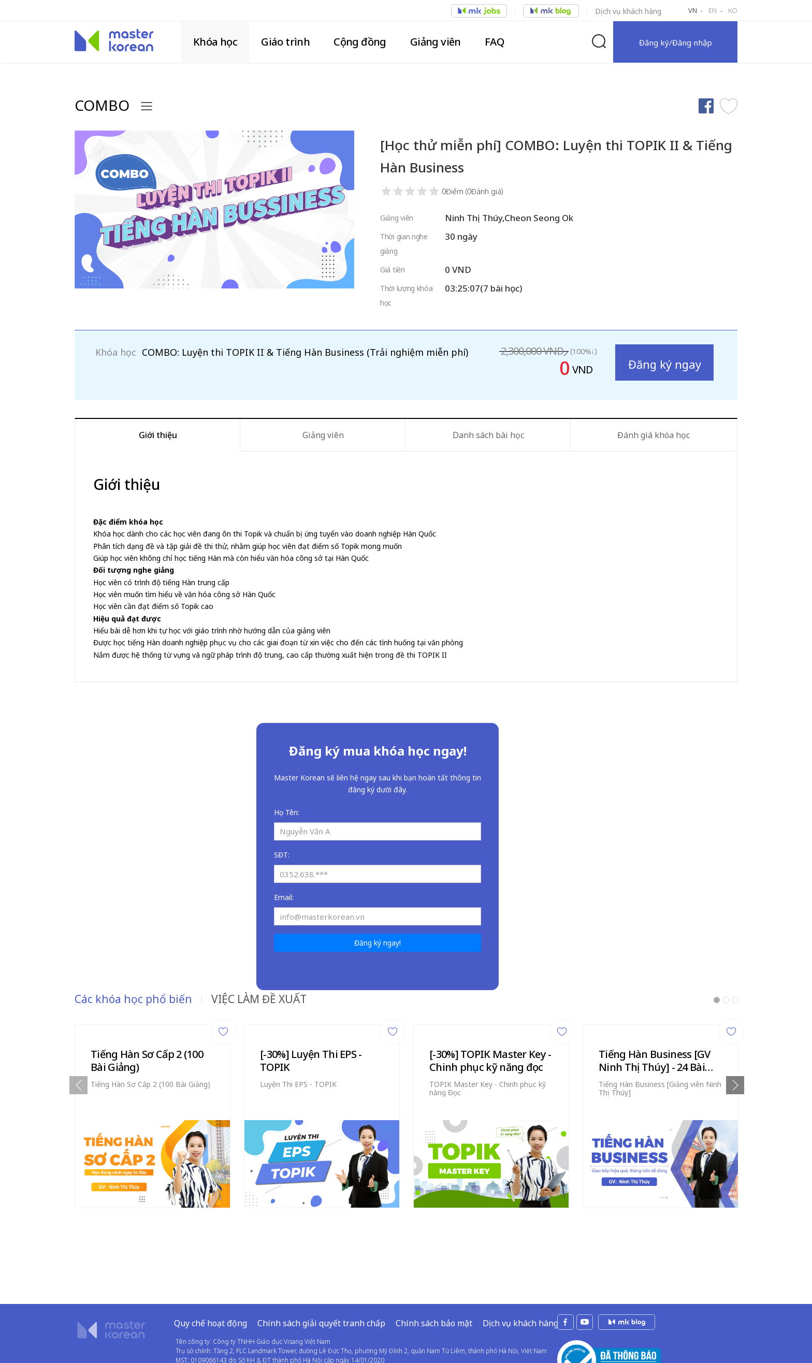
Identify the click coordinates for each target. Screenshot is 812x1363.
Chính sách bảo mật (434, 1290)
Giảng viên (435, 42)
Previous (78, 1085)
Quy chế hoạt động (210, 1290)
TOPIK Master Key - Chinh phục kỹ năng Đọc (487, 1088)
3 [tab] (735, 1000)
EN (712, 10)
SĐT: (281, 855)
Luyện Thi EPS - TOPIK (298, 1084)
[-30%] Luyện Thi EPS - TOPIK (311, 1061)
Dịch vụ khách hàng (628, 11)
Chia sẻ (706, 106)
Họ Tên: (286, 812)
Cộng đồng (360, 42)
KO (732, 10)
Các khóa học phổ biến (133, 999)
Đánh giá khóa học (653, 435)
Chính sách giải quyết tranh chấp (321, 1290)
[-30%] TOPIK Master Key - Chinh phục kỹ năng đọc (490, 1061)
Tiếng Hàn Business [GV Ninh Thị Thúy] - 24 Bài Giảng (655, 1061)
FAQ (494, 42)
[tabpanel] (152, 1113)
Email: (284, 897)
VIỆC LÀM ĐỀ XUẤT (259, 999)
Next (735, 1085)
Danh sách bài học (488, 435)
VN (692, 10)
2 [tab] (726, 1000)
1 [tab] (717, 1000)
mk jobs (626, 1289)
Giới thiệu (158, 435)
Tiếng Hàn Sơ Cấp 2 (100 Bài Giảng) (147, 1061)
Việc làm (479, 11)
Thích (728, 106)
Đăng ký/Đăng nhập (675, 42)
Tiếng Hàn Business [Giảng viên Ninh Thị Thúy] (660, 1088)
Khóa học (215, 42)
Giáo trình (285, 42)
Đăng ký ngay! (377, 943)
